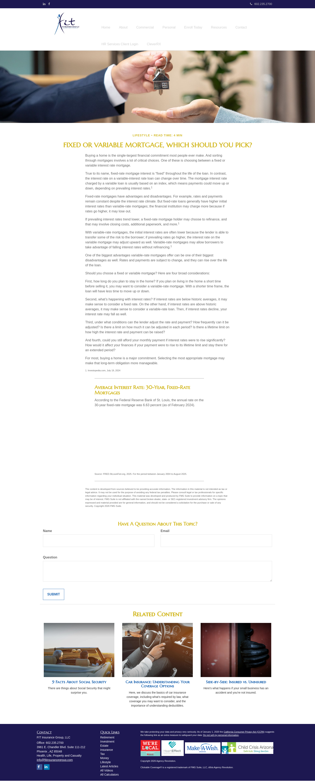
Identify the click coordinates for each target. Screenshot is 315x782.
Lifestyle (105, 763)
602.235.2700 (261, 4)
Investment (107, 742)
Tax (102, 755)
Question (50, 558)
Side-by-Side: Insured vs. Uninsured (236, 683)
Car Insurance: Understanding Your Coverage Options (157, 685)
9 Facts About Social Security (79, 683)
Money (104, 759)
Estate (104, 747)
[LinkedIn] (44, 4)
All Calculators (109, 775)
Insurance (106, 751)
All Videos (106, 771)
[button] (125, 21)
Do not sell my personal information (221, 736)
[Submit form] (53, 595)
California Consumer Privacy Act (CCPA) (244, 733)
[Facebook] (49, 4)
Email (165, 532)
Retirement (107, 738)
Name (47, 532)
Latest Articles (109, 767)
